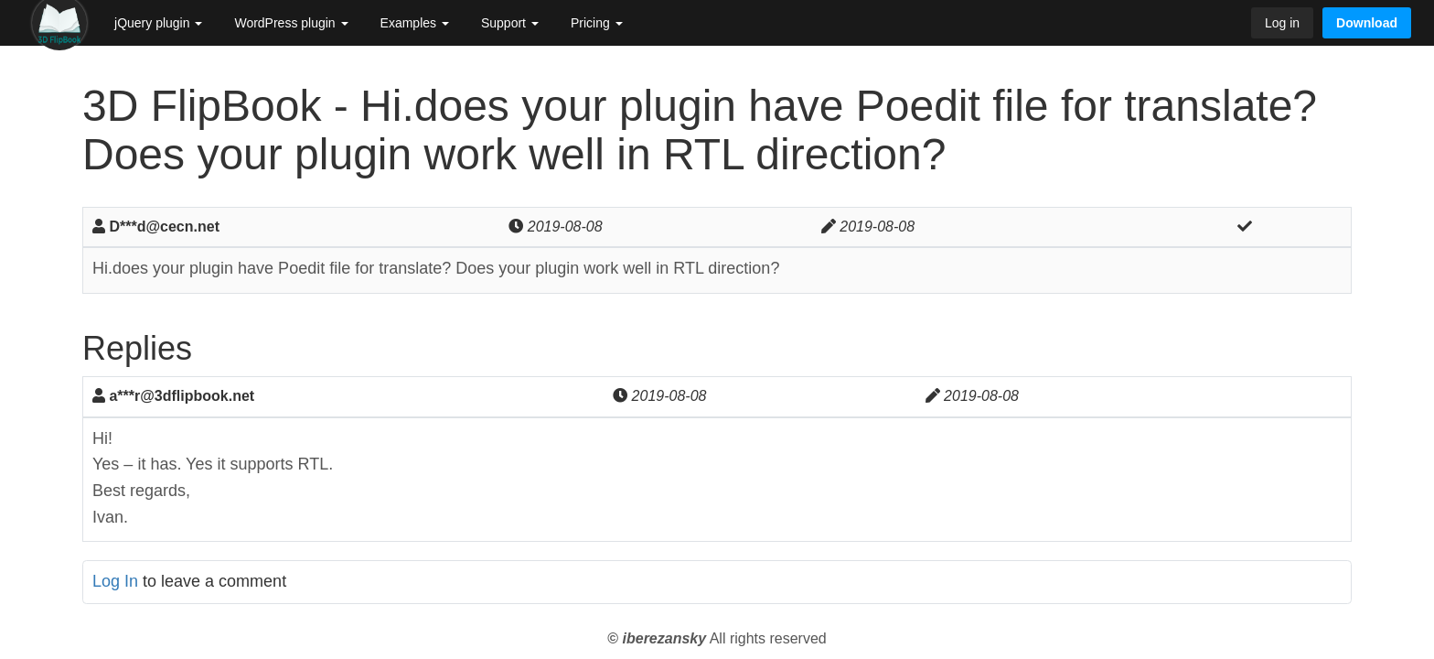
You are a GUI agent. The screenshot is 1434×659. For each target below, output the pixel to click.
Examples (414, 23)
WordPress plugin (291, 23)
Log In (115, 581)
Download (1366, 23)
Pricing (597, 23)
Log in (1282, 23)
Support (510, 23)
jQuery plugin (158, 23)
